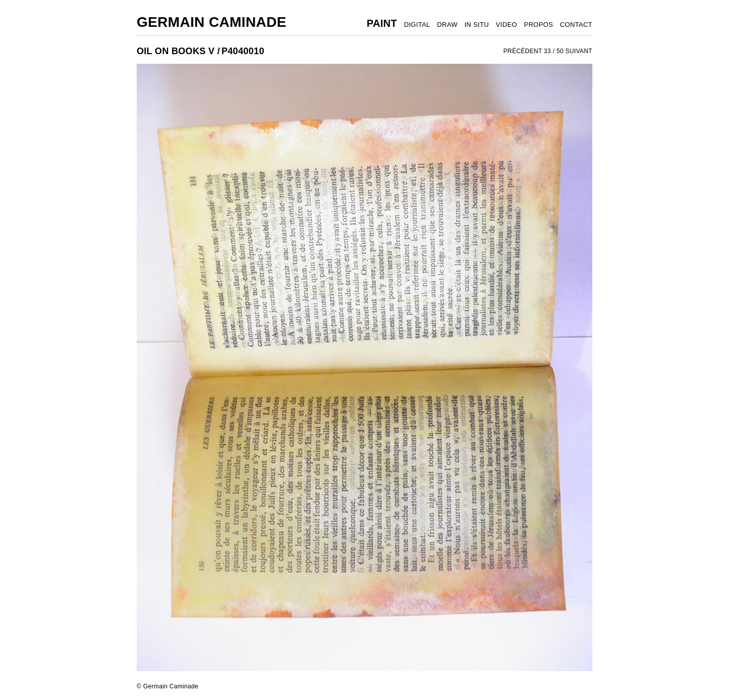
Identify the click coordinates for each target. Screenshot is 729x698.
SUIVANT (578, 51)
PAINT (382, 23)
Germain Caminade (212, 22)
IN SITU (476, 24)
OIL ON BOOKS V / (178, 51)
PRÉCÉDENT (522, 51)
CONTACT (576, 24)
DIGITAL (417, 24)
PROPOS (538, 24)
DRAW (447, 24)
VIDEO (506, 24)
